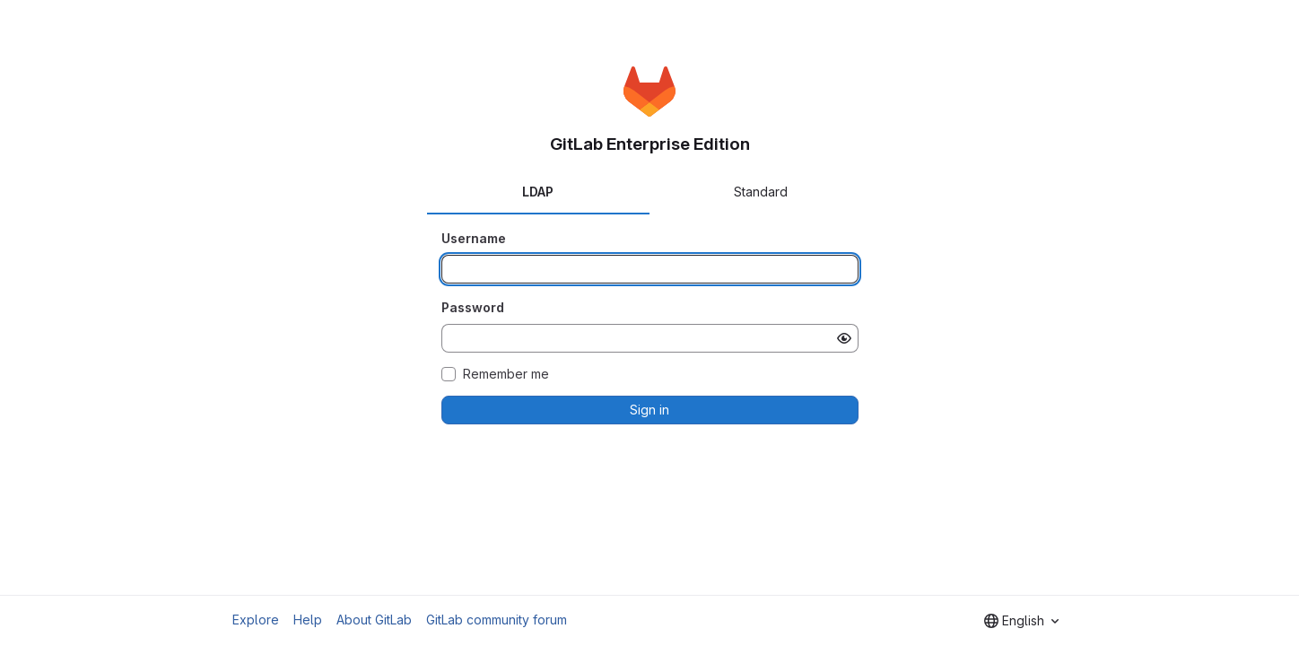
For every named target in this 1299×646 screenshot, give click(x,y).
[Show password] (844, 338)
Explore (255, 619)
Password (472, 307)
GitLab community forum (496, 619)
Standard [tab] (761, 191)
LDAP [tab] (538, 191)
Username (473, 238)
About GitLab (374, 619)
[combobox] (1021, 621)
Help (307, 619)
